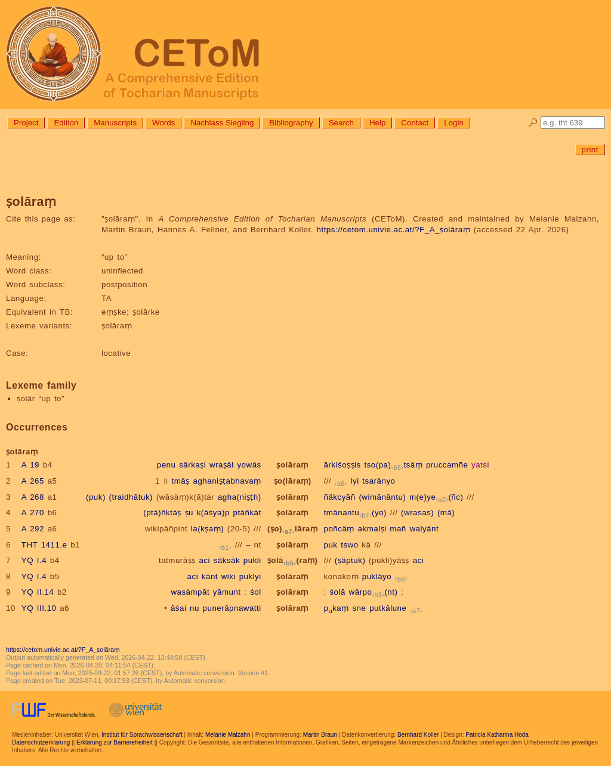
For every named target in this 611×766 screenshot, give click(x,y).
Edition (66, 122)
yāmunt (227, 591)
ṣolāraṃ (292, 464)
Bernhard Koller (418, 734)
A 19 (30, 464)
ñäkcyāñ (340, 497)
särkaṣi (192, 464)
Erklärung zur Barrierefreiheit (114, 742)
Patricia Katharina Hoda (497, 734)
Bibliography (291, 122)
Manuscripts (115, 122)
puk (331, 544)
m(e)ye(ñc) (436, 497)
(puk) (96, 497)
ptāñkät (247, 512)
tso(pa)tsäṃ (393, 464)
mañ (398, 528)
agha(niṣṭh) (239, 497)
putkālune (387, 608)
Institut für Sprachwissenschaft (142, 734)
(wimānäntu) (382, 497)
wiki (228, 576)
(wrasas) (417, 512)
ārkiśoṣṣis (342, 464)
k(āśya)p (213, 512)
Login (454, 122)
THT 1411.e (44, 544)
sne (359, 608)
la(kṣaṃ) (207, 528)
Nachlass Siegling (222, 122)
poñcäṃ (339, 528)
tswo (349, 544)
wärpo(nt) (373, 591)
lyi (355, 480)
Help (377, 122)
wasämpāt (190, 591)
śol (255, 591)
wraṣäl (221, 464)
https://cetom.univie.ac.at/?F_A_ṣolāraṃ (394, 229)
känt (210, 576)
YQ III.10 (39, 608)
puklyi (250, 576)
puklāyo (376, 576)
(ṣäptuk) (350, 560)
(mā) (446, 512)
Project (26, 122)
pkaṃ (336, 608)
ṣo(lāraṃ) (292, 480)
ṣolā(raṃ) (292, 560)
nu (194, 608)
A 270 (32, 512)
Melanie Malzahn (228, 734)
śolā (337, 591)
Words (163, 122)
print (590, 149)
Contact (414, 122)
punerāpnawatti (232, 608)
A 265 (32, 480)
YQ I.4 (34, 560)
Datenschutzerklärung (41, 742)
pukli (252, 560)
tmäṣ (181, 480)
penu (166, 464)
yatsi (480, 464)
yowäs (249, 464)
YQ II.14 (37, 591)
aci (204, 560)
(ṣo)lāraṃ (292, 528)
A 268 (32, 497)
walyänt (424, 528)
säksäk (227, 560)
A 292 (32, 528)
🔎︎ (533, 122)
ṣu (189, 512)
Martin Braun (320, 734)
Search (341, 122)
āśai (178, 608)
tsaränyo (378, 480)
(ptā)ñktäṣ (162, 512)
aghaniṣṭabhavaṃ (227, 480)
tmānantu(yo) (355, 512)
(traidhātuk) (131, 497)
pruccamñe (447, 464)
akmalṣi (372, 528)
